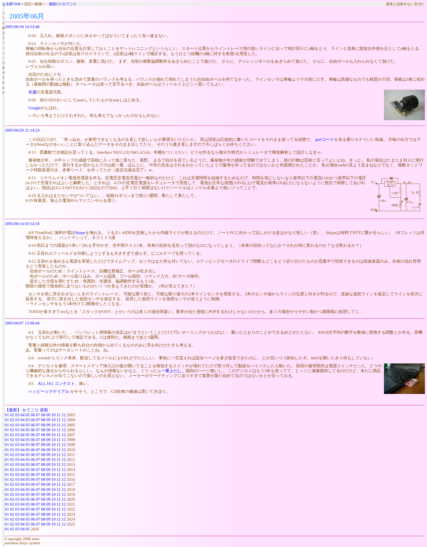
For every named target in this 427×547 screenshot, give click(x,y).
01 (7, 414)
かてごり (69, 4)
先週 (32, 92)
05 (28, 414)
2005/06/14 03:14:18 (22, 223)
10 (53, 414)
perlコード (324, 139)
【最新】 (13, 410)
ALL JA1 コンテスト (56, 383)
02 (12, 414)
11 (59, 414)
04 (22, 414)
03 (17, 414)
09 (48, 414)
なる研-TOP (11, 4)
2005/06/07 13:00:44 (22, 323)
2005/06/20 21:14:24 (22, 130)
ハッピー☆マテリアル (48, 391)
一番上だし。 (173, 370)
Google (34, 107)
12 (64, 414)
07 (38, 414)
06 (33, 414)
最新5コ (55, 4)
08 (43, 414)
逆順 (44, 410)
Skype (80, 232)
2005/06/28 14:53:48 (22, 26)
